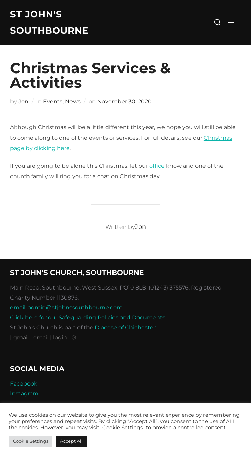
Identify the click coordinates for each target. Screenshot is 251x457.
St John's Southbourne (49, 22)
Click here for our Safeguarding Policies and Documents (87, 317)
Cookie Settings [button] (30, 441)
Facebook (23, 383)
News (73, 101)
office (157, 166)
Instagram (24, 393)
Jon (23, 101)
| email (40, 337)
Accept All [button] (71, 441)
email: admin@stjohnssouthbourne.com (66, 307)
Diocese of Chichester (125, 327)
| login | (60, 337)
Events (52, 101)
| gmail (20, 337)
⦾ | (75, 337)
